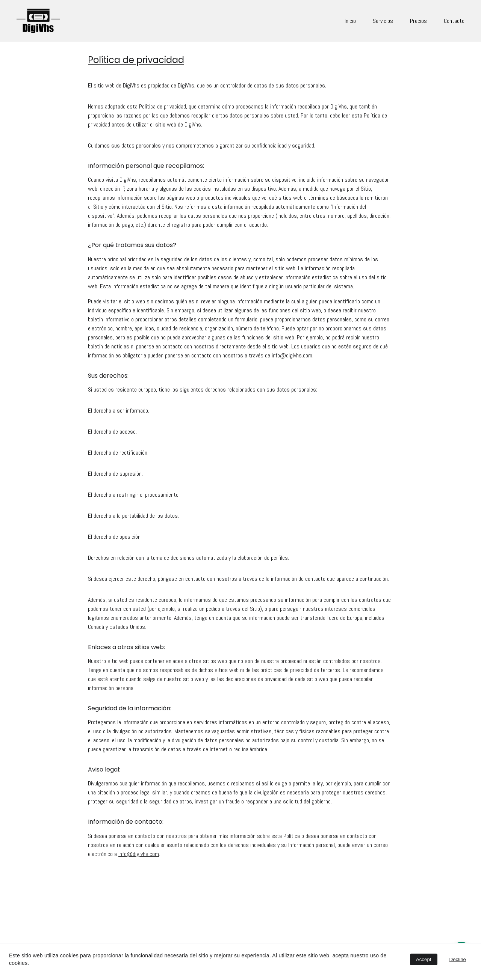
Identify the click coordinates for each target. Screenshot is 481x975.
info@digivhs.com (292, 362)
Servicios (383, 21)
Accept (423, 959)
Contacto (454, 21)
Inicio (350, 21)
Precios (418, 21)
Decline (457, 959)
